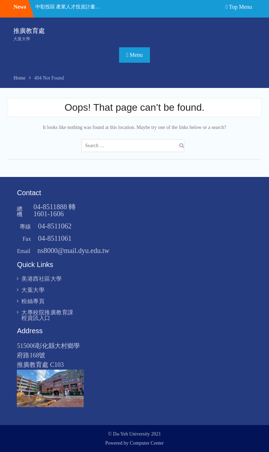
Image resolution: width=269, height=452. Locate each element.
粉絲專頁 (32, 301)
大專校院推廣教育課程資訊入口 (47, 315)
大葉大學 (32, 290)
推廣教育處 (29, 30)
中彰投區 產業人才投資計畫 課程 (68, 6)
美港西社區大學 (41, 279)
